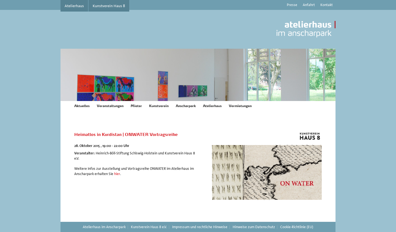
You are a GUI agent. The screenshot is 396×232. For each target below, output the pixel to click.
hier (117, 173)
